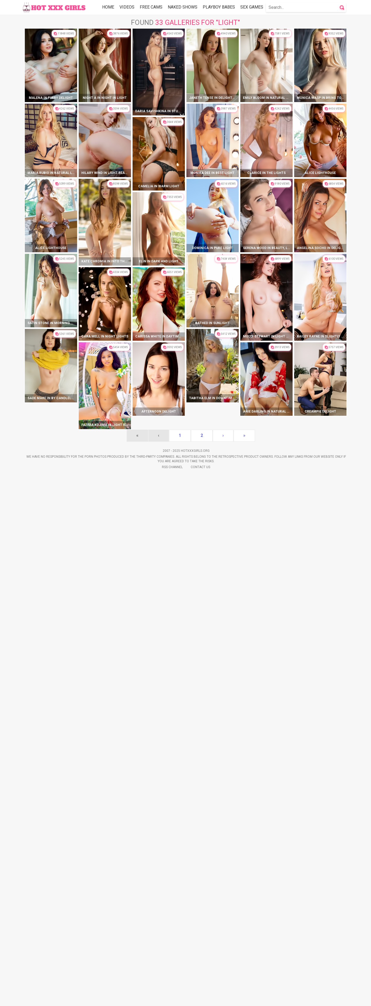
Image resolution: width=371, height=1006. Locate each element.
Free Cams (151, 7)
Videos (126, 7)
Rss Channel (172, 998)
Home (108, 7)
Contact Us (200, 998)
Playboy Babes (219, 7)
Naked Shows (182, 7)
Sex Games (251, 7)
